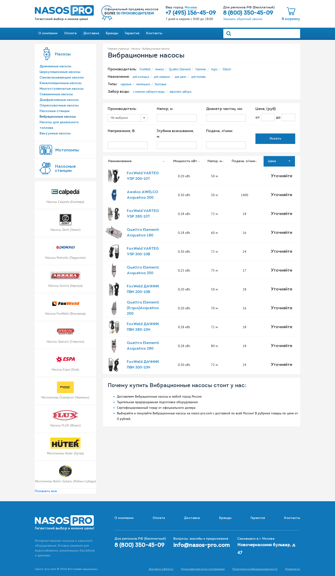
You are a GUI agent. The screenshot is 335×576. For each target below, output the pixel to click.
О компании (47, 33)
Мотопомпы (67, 150)
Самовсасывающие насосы (62, 77)
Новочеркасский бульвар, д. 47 (266, 549)
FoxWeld (145, 69)
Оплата (70, 33)
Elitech (227, 69)
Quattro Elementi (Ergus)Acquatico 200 (143, 308)
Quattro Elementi (180, 69)
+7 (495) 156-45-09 (191, 13)
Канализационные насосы (60, 83)
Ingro (214, 69)
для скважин (162, 77)
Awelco (159, 69)
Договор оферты (161, 569)
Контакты (154, 33)
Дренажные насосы (55, 66)
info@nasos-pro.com (201, 545)
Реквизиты (292, 569)
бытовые (160, 84)
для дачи (180, 77)
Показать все (46, 491)
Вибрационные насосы (58, 117)
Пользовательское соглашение (203, 569)
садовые (126, 84)
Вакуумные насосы (55, 133)
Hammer (200, 69)
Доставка (91, 33)
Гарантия (132, 33)
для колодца (141, 77)
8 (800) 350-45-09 (248, 13)
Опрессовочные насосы (59, 105)
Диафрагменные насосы (59, 100)
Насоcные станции (65, 168)
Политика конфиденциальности (255, 569)
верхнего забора (180, 91)
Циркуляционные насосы (60, 72)
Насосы (63, 54)
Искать (275, 138)
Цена (279, 161)
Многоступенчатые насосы (62, 89)
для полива (198, 77)
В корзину (291, 19)
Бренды (112, 33)
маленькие (143, 84)
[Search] (261, 33)
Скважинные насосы (56, 94)
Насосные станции (55, 111)
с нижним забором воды (149, 91)
